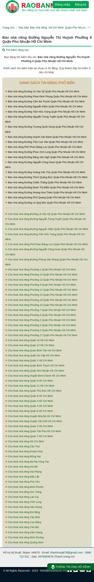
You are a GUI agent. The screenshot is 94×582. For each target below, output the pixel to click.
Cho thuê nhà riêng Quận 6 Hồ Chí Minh (29, 411)
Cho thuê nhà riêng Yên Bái (22, 527)
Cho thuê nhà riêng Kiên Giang (23, 532)
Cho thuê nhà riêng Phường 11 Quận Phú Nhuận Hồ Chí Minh (41, 289)
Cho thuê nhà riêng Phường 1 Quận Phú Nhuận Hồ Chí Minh (40, 269)
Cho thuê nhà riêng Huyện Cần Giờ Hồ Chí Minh (33, 421)
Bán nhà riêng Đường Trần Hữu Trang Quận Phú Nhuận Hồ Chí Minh (45, 111)
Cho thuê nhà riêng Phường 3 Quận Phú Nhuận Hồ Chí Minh (40, 330)
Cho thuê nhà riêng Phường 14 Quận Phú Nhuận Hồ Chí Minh (41, 274)
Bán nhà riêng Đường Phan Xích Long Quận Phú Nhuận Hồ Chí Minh (45, 152)
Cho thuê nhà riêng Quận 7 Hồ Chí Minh (29, 436)
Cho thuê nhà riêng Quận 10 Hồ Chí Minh (29, 340)
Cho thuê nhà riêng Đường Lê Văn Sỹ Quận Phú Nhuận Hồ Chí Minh (45, 214)
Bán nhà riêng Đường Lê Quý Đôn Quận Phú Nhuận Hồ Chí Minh (43, 202)
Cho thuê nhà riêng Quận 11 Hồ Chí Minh (29, 385)
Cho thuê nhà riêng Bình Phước (24, 486)
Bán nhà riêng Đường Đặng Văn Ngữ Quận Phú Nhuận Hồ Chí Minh (44, 157)
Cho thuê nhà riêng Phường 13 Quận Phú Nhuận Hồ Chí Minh (41, 294)
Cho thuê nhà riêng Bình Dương (24, 537)
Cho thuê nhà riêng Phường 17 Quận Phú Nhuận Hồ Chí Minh (41, 335)
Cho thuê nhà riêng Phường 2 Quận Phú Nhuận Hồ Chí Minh (40, 320)
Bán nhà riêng (38, 27)
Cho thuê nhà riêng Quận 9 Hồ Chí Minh (29, 380)
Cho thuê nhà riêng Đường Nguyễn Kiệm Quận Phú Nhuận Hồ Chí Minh (46, 229)
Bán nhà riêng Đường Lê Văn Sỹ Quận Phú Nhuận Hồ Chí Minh (42, 91)
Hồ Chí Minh (56, 27)
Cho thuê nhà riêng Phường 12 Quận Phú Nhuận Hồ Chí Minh (41, 279)
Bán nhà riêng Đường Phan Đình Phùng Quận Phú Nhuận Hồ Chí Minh (46, 96)
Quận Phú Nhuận (75, 27)
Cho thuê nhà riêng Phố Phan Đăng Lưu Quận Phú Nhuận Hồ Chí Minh (46, 244)
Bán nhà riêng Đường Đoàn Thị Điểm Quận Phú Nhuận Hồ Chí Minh (44, 187)
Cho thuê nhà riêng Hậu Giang (23, 506)
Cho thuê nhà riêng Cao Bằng (23, 522)
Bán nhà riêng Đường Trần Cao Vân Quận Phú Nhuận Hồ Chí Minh (44, 141)
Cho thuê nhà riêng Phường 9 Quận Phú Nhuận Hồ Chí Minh (40, 284)
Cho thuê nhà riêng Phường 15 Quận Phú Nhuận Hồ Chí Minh (41, 305)
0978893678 (45, 556)
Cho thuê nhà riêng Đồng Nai (23, 456)
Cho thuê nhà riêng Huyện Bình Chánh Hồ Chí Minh (35, 375)
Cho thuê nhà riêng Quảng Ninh (24, 542)
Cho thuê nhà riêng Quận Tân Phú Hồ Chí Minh (33, 431)
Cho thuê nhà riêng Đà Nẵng (22, 512)
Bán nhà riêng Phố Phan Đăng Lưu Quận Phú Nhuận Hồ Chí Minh (43, 147)
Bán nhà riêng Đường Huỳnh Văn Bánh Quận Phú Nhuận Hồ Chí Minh (45, 136)
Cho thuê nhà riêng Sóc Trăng (23, 491)
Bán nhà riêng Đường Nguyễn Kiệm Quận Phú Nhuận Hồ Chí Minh (43, 106)
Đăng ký (80, 4)
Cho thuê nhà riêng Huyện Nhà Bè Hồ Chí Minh (33, 416)
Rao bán (23, 27)
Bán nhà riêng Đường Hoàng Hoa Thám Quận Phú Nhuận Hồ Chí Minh (46, 192)
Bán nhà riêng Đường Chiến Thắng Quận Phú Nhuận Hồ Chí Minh (43, 182)
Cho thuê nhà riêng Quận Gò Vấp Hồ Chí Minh (32, 355)
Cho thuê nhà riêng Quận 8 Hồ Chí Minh (29, 395)
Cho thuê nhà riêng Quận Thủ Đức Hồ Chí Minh (33, 390)
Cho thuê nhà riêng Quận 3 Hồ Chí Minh (29, 400)
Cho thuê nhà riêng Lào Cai (22, 496)
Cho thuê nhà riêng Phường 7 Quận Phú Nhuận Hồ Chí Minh (40, 310)
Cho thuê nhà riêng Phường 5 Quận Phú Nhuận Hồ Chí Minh (40, 315)
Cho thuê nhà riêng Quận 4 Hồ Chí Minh (29, 406)
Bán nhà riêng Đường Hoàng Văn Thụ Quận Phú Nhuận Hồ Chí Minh (45, 172)
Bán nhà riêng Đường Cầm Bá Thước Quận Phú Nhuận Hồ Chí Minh (45, 101)
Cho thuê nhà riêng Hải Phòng (23, 471)
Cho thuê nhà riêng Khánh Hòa (24, 451)
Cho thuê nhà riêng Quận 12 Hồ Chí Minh (29, 345)
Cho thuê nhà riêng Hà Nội (21, 466)
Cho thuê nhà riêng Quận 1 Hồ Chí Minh (29, 360)
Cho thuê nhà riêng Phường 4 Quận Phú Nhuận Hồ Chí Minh (40, 325)
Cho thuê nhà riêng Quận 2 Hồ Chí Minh (29, 426)
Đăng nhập (62, 4)
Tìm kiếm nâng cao (15, 49)
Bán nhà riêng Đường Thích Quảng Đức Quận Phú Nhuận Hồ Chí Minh (46, 177)
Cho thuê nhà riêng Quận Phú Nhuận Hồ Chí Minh (34, 370)
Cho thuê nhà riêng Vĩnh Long (23, 501)
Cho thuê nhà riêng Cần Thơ (22, 446)
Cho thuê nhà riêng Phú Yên (22, 481)
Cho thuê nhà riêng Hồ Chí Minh (24, 441)
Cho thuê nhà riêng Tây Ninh (22, 517)
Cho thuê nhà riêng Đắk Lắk (22, 476)
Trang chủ (8, 27)
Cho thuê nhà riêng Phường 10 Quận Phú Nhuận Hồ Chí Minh (41, 300)
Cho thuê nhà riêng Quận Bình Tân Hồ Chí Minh (33, 350)
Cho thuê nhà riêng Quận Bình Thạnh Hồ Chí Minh (34, 365)
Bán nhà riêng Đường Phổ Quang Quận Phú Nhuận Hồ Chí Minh (42, 197)
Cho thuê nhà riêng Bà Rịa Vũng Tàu (27, 461)
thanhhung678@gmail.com (66, 552)
